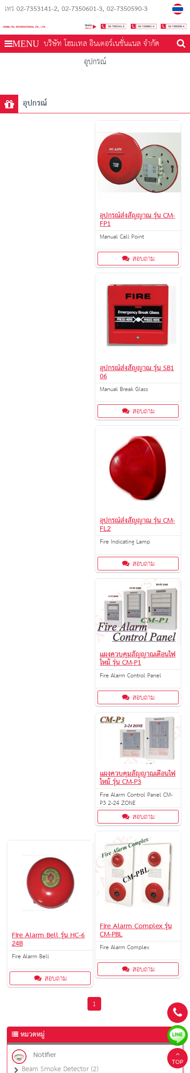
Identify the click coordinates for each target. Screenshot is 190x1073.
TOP (177, 1059)
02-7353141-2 (36, 9)
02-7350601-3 (82, 9)
